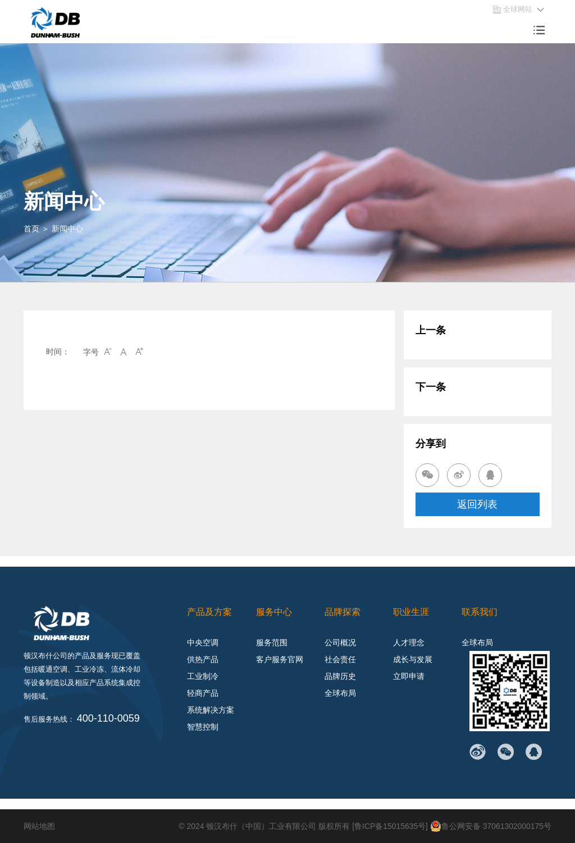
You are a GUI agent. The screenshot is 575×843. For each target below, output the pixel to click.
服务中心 (274, 612)
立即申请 (409, 676)
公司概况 (340, 642)
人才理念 (409, 642)
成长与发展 (412, 659)
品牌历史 (340, 676)
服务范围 (272, 642)
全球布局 (340, 693)
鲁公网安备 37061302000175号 (490, 826)
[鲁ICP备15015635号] (391, 826)
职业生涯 (411, 612)
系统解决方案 (210, 709)
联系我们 (480, 612)
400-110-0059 (108, 718)
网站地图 (39, 826)
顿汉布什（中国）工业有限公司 (261, 826)
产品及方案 (209, 612)
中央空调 (202, 642)
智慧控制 (202, 726)
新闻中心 (67, 228)
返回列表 (477, 504)
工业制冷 (202, 676)
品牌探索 (342, 612)
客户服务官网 (279, 659)
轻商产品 (202, 693)
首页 (31, 228)
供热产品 (202, 659)
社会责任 (340, 659)
